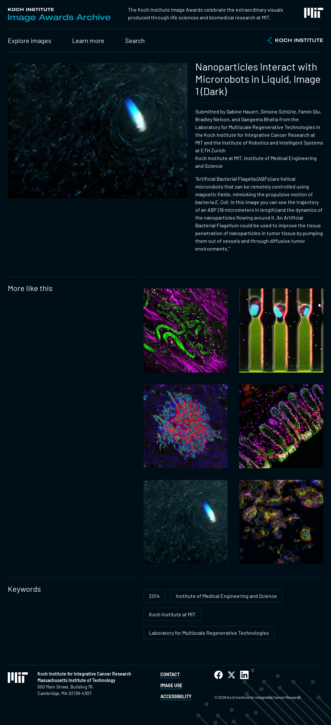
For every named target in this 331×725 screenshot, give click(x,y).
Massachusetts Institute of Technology (76, 680)
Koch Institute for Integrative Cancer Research (84, 673)
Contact (170, 674)
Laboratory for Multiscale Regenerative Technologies (209, 633)
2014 (154, 596)
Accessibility (176, 696)
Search (135, 40)
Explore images (29, 40)
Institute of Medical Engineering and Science (226, 596)
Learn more (88, 40)
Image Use (171, 685)
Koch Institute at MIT (172, 614)
